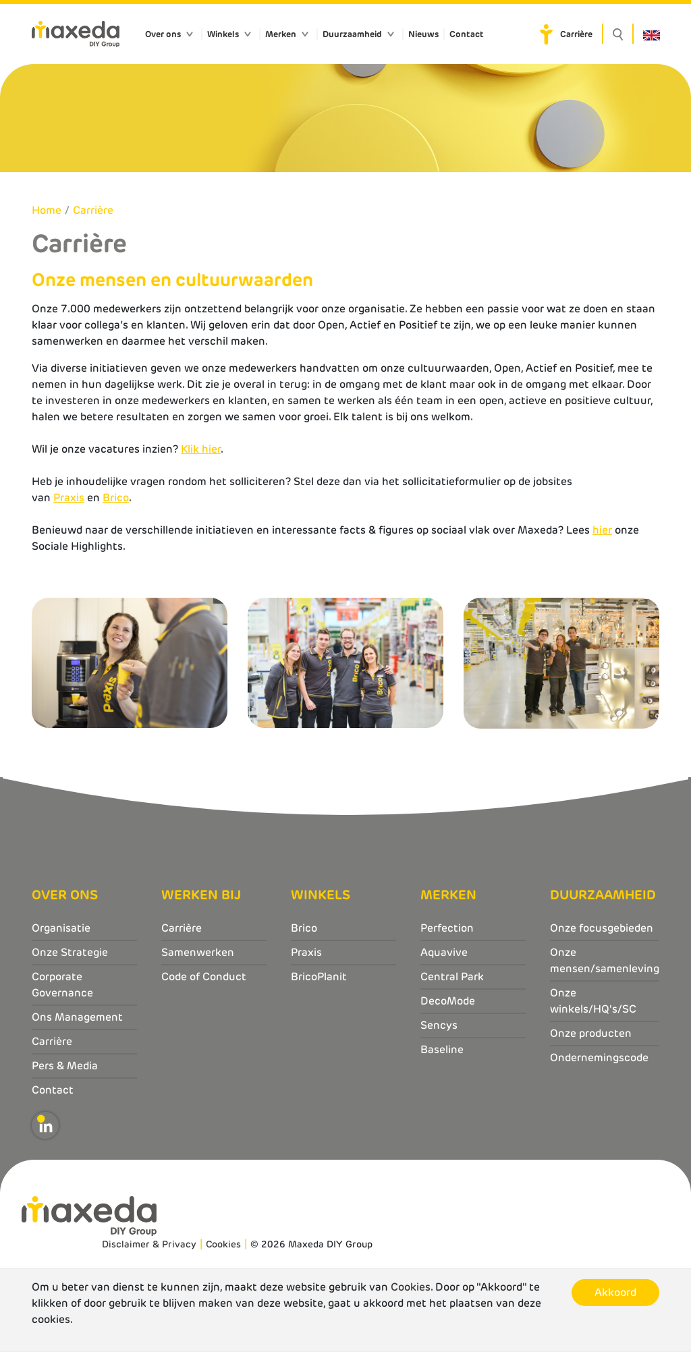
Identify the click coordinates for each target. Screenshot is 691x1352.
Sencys (439, 1025)
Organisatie (61, 928)
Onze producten (591, 1033)
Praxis (68, 497)
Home (46, 210)
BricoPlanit (319, 976)
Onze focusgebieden (601, 928)
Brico (116, 497)
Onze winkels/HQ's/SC (593, 1001)
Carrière (576, 34)
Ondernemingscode (599, 1057)
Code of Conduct (203, 976)
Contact (466, 34)
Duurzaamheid (352, 34)
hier (602, 530)
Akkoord (615, 1292)
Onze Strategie (70, 952)
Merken (280, 34)
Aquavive (444, 952)
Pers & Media (65, 1066)
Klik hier (201, 449)
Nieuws (423, 34)
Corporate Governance (62, 984)
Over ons (163, 34)
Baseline (442, 1049)
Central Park (452, 976)
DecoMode (447, 1001)
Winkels (223, 34)
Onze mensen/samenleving (604, 960)
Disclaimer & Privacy (149, 1244)
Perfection (447, 928)
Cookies (223, 1244)
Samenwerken (197, 952)
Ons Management (77, 1017)
